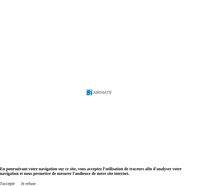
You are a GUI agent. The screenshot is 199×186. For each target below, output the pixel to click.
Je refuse (28, 183)
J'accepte (7, 183)
